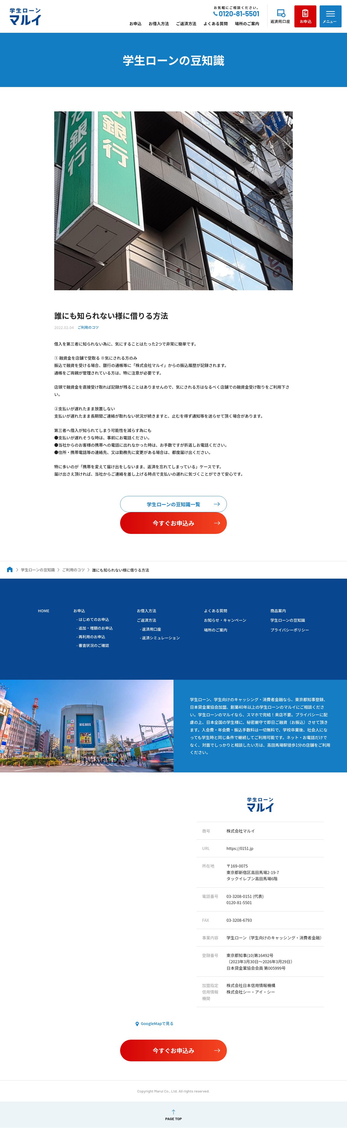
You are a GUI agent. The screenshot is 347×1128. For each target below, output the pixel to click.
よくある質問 (215, 23)
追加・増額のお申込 (95, 628)
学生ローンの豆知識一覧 (173, 504)
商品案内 (276, 611)
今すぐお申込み (173, 523)
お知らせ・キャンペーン (223, 620)
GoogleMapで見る (156, 1024)
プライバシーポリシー (288, 630)
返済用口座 (149, 629)
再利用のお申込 (91, 637)
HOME (44, 611)
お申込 (135, 23)
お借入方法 (159, 23)
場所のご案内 (247, 23)
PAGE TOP (173, 1119)
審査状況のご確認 (93, 645)
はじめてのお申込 (93, 619)
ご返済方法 (186, 23)
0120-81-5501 (239, 13)
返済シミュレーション (159, 637)
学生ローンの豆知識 (286, 620)
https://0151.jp (240, 848)
